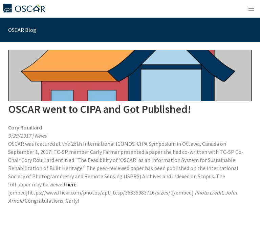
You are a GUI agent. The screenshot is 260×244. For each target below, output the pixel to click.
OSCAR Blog (22, 29)
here (71, 184)
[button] (251, 9)
